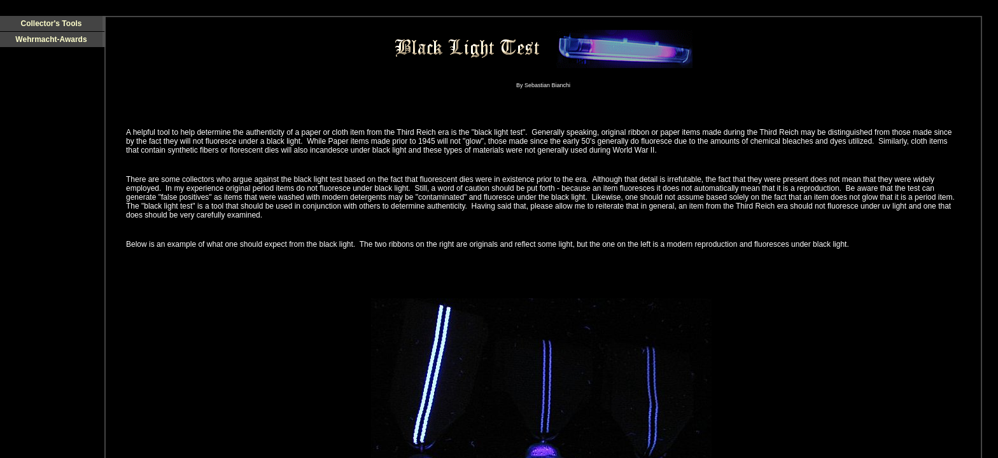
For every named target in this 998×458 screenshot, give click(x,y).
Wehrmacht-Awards (51, 39)
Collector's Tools (51, 23)
